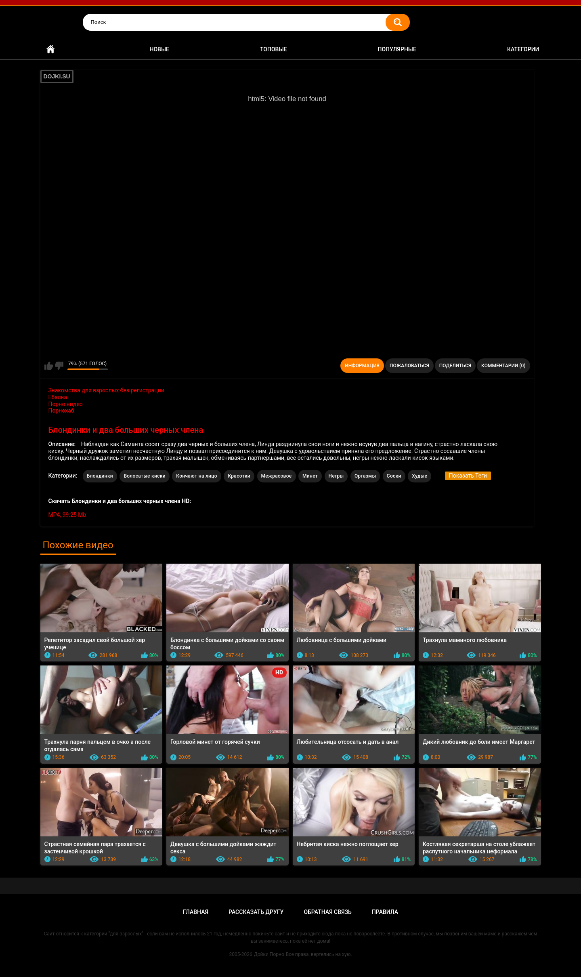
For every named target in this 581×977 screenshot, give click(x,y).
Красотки (239, 476)
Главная (50, 49)
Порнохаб (61, 410)
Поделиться (455, 365)
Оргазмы (365, 476)
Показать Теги (468, 475)
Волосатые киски (144, 476)
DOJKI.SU (57, 76)
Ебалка (57, 397)
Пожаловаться (409, 365)
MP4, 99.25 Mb (67, 515)
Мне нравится (48, 366)
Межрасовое (276, 476)
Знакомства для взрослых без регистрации (106, 390)
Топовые (273, 49)
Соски (394, 476)
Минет (310, 476)
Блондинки (100, 476)
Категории (523, 49)
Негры (336, 476)
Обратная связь (327, 912)
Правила (385, 912)
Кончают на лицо (196, 476)
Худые (419, 476)
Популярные (397, 49)
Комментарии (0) (503, 365)
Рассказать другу (256, 912)
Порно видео (65, 404)
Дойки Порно (269, 954)
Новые (159, 49)
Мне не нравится (59, 366)
